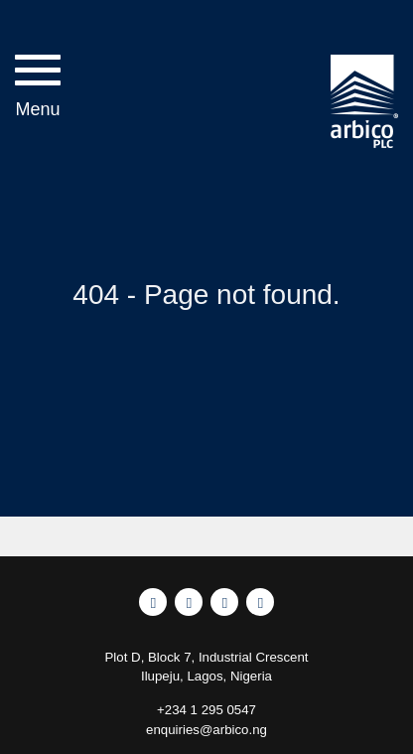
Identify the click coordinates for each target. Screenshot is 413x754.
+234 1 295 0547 (206, 709)
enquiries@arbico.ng (206, 729)
